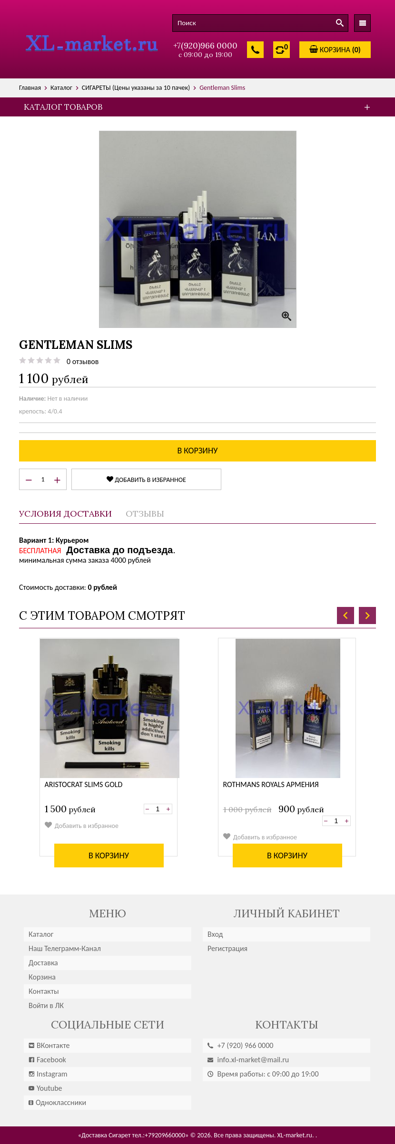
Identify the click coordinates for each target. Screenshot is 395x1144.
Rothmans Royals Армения (271, 784)
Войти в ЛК (46, 1005)
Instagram (48, 1073)
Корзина (42, 976)
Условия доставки (65, 513)
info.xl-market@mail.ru (248, 1059)
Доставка (43, 962)
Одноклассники (57, 1102)
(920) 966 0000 (240, 1045)
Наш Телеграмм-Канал (65, 948)
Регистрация (227, 948)
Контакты (44, 991)
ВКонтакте (49, 1045)
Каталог (41, 934)
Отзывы (145, 513)
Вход (215, 934)
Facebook (47, 1059)
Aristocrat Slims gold (84, 784)
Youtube (45, 1088)
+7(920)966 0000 (205, 45)
